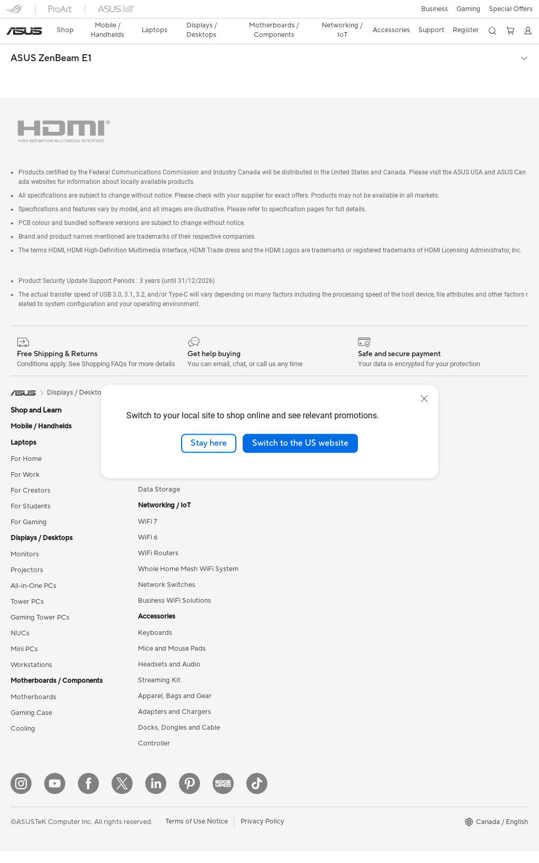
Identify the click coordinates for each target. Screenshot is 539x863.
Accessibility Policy (428, 542)
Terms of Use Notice (196, 833)
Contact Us (287, 621)
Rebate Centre (292, 700)
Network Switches (166, 542)
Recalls (281, 716)
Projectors (27, 527)
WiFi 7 (147, 479)
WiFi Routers (158, 510)
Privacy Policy (262, 833)
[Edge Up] (223, 795)
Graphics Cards (162, 383)
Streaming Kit (159, 637)
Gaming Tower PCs (40, 575)
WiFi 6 (147, 495)
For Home (26, 416)
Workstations (31, 622)
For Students (31, 463)
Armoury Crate (422, 574)
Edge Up (412, 479)
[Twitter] (122, 795)
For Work (25, 432)
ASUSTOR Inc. (292, 494)
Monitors (25, 511)
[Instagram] (21, 795)
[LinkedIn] (155, 795)
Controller (154, 701)
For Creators (31, 448)
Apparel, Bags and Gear (175, 653)
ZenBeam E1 (219, 350)
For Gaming (29, 479)
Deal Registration (297, 637)
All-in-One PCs (33, 543)
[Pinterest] (189, 795)
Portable (176, 350)
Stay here (209, 443)
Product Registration (302, 684)
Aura (406, 589)
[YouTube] (54, 795)
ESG (406, 383)
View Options (269, 350)
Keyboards (155, 590)
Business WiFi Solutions (174, 558)
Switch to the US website (300, 443)
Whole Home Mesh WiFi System (188, 526)
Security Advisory (297, 732)
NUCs (20, 590)
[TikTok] (256, 795)
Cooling (23, 686)
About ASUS (289, 383)
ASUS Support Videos (304, 574)
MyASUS (284, 668)
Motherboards (33, 654)
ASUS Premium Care (302, 542)
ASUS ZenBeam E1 (51, 40)
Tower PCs (27, 559)
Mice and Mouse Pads (172, 606)
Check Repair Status (302, 589)
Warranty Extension (300, 747)
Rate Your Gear (422, 526)
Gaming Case (31, 670)
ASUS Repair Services (304, 558)
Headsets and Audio (169, 621)
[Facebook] (88, 795)
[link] (269, 13)
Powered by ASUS (427, 510)
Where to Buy (291, 478)
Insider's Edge (421, 495)
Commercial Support (302, 605)
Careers (282, 510)
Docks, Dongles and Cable (179, 685)
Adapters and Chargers (174, 669)
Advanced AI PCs (426, 558)
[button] (14, 12)
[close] (424, 399)
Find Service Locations (305, 653)
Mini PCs (24, 606)
